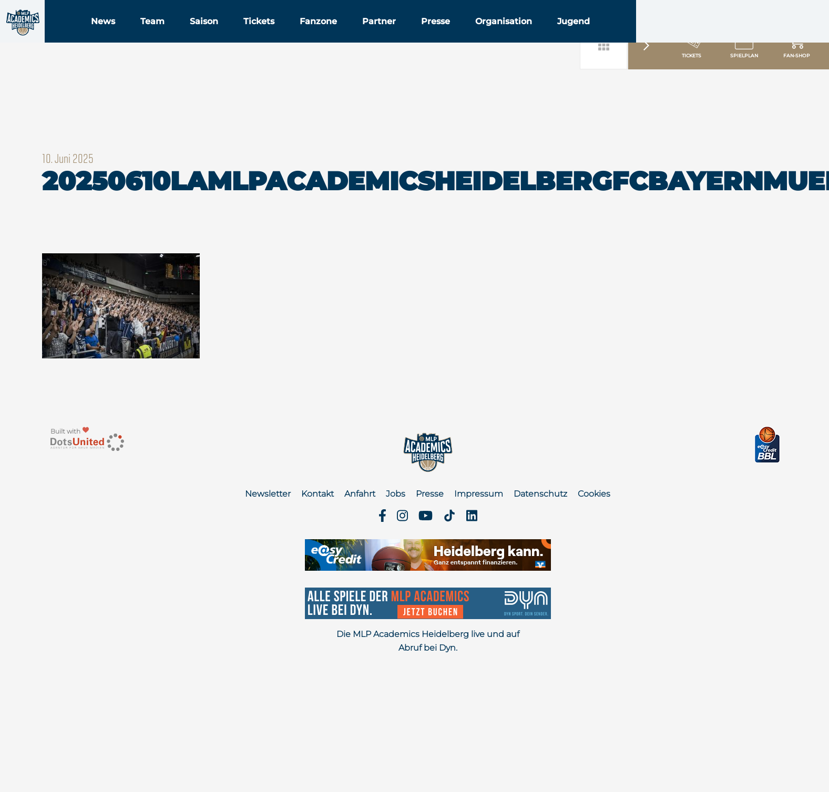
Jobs (395, 494)
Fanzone (384, 36)
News (169, 36)
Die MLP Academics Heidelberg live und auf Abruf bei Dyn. (427, 641)
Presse (501, 36)
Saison (269, 36)
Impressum (478, 494)
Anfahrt (359, 494)
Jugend (639, 36)
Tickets (324, 36)
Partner (445, 36)
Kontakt (317, 494)
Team (218, 36)
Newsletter (268, 494)
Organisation (569, 36)
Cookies (594, 494)
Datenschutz (540, 494)
